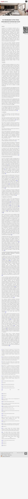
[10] (16, 180)
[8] (5, 173)
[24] (9, 260)
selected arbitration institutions (6, 308)
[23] (3, 259)
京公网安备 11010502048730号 (5, 456)
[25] (2, 275)
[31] (6, 328)
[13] (16, 195)
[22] (4, 250)
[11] (9, 183)
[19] (11, 234)
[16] (18, 206)
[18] (3, 212)
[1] (17, 110)
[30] (14, 325)
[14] (10, 201)
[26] (15, 286)
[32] (9, 345)
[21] (10, 247)
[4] (18, 146)
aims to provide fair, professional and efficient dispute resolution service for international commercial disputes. (10, 39)
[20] (18, 241)
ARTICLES (9, 23)
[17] (7, 210)
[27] (14, 297)
